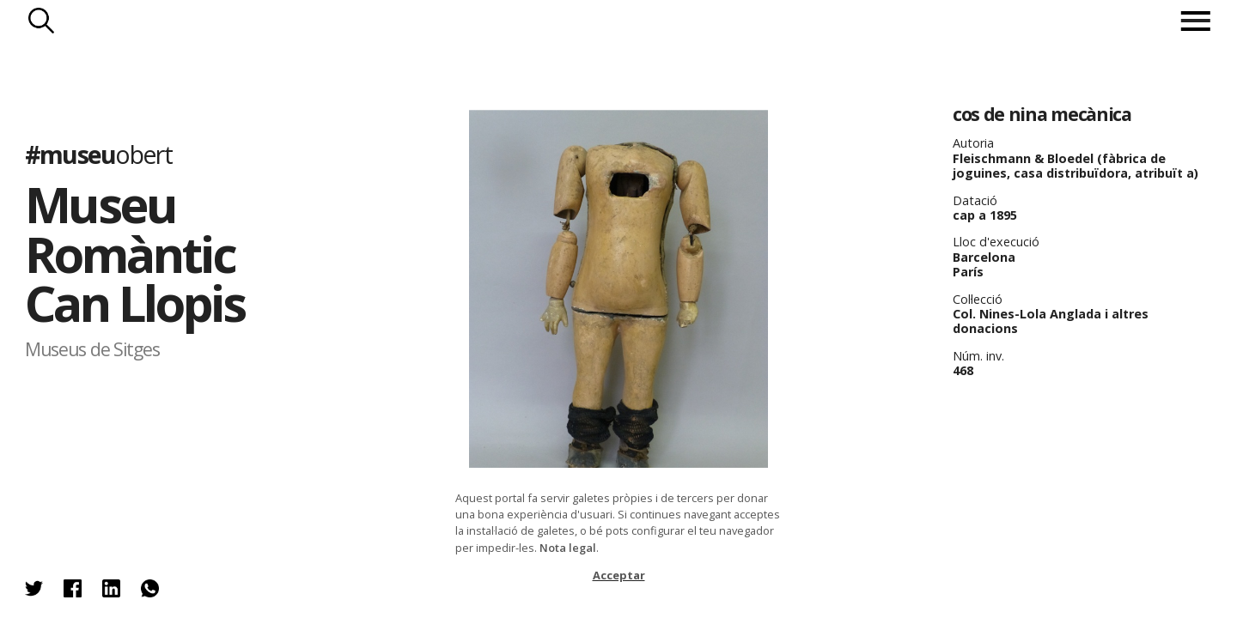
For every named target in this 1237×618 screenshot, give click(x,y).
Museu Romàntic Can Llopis (134, 253)
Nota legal (567, 547)
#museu (98, 154)
